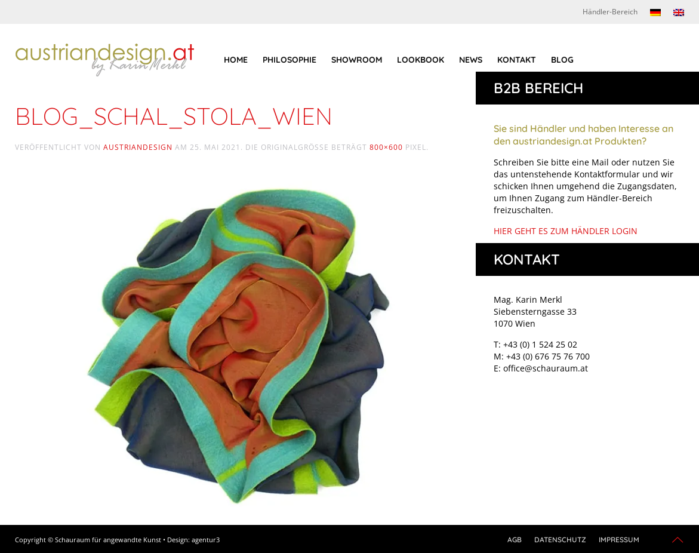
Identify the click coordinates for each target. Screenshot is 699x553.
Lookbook (420, 59)
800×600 (386, 147)
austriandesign (138, 147)
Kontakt (516, 59)
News (470, 59)
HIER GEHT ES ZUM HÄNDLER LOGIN (566, 230)
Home (236, 59)
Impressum (619, 539)
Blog (562, 59)
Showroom (356, 59)
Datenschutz (560, 539)
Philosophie (289, 59)
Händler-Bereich (610, 12)
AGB (514, 539)
